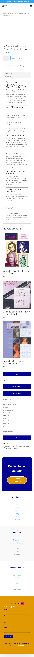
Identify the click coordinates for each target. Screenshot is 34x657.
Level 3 (13, 13)
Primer (5, 430)
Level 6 (5, 428)
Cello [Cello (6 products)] (16, 447)
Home (5, 13)
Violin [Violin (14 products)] (16, 449)
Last (5, 624)
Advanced (6, 403)
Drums (17, 512)
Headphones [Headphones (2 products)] (25, 447)
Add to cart (16, 59)
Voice (17, 506)
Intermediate (7, 411)
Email (6, 629)
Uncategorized (7, 433)
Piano (26, 67)
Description (8, 75)
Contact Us (17, 576)
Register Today (16, 482)
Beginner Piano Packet (9, 406)
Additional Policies (17, 544)
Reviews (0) (8, 78)
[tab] (17, 75)
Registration (17, 541)
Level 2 (5, 417)
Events (17, 553)
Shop (17, 585)
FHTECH (21, 647)
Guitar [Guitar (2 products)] (20, 447)
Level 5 (5, 425)
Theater (17, 521)
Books (9, 13)
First (5, 617)
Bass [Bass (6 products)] (12, 447)
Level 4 (5, 422)
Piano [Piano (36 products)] (6, 449)
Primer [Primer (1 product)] (11, 450)
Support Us (17, 579)
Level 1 (5, 414)
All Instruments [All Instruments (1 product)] (6, 447)
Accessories (6, 401)
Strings (17, 515)
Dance (17, 518)
